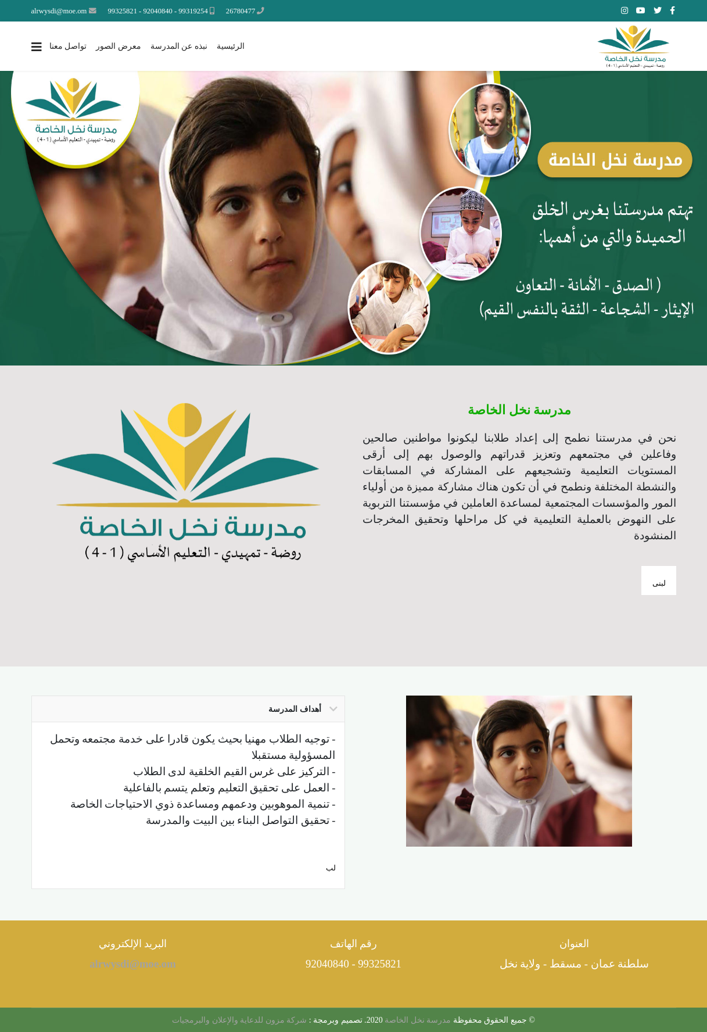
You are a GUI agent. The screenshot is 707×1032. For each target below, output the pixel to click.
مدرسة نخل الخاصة (417, 1020)
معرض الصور (118, 46)
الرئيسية (231, 46)
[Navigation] (36, 47)
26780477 (240, 11)
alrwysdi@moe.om (59, 11)
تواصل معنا (68, 46)
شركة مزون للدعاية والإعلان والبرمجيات (239, 1020)
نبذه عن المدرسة (178, 46)
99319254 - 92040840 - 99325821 (158, 11)
